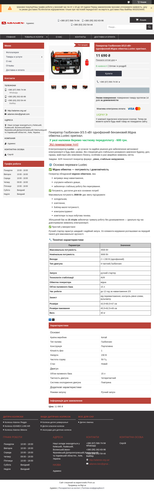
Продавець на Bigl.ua (77, 485)
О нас (59, 37)
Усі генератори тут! (63, 144)
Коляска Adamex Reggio (16, 422)
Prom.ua (91, 483)
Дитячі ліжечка (86, 422)
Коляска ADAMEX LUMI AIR (17, 426)
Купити (108, 73)
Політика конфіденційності (93, 488)
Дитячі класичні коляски (53, 426)
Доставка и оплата (104, 37)
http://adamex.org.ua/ (17, 110)
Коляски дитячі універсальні (55, 422)
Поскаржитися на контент (69, 488)
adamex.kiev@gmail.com (18, 114)
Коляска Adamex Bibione (16, 430)
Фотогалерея (12, 52)
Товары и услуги (34, 37)
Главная (10, 37)
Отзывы (10, 65)
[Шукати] (149, 27)
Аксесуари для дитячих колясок (56, 430)
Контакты (80, 37)
